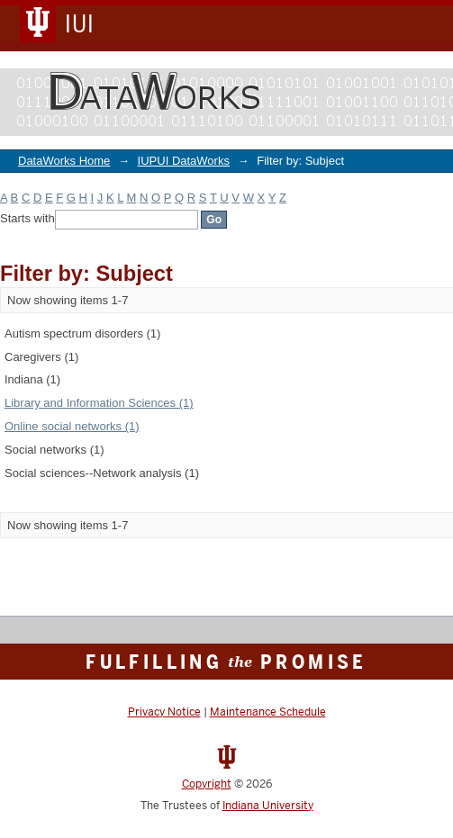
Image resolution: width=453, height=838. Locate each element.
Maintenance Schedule (268, 712)
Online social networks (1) (72, 426)
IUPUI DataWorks (184, 160)
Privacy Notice (164, 712)
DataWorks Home (64, 160)
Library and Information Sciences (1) (99, 403)
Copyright (206, 784)
